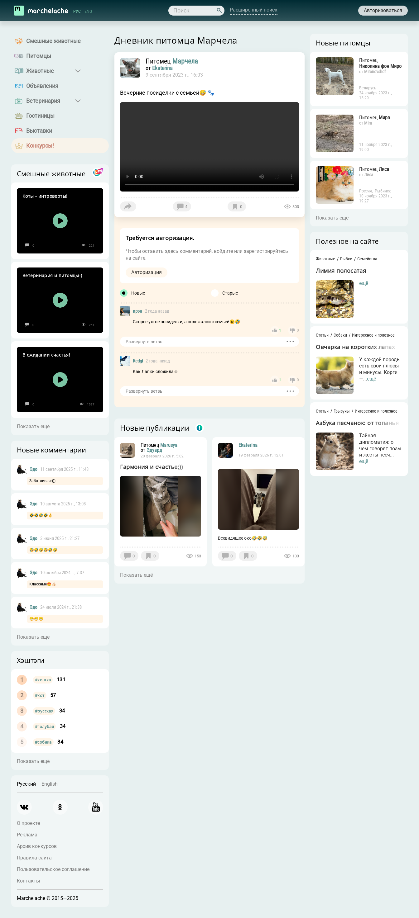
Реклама (27, 835)
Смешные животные (53, 41)
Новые (138, 293)
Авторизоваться (383, 10)
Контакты (28, 881)
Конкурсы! (40, 145)
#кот (40, 695)
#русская (44, 711)
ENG (88, 11)
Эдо (33, 469)
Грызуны (342, 411)
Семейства (367, 258)
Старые (230, 293)
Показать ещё (33, 426)
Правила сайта (34, 858)
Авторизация (146, 272)
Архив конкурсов (37, 846)
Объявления (42, 86)
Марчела (185, 61)
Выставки (39, 130)
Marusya (168, 445)
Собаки (340, 335)
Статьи (322, 335)
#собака (43, 742)
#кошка (43, 680)
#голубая (44, 726)
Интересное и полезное (373, 335)
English (49, 784)
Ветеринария (43, 100)
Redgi (138, 361)
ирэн (137, 311)
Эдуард (154, 450)
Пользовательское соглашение (53, 869)
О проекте (28, 823)
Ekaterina (162, 68)
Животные (40, 71)
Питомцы (38, 56)
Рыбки (346, 258)
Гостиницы (40, 115)
